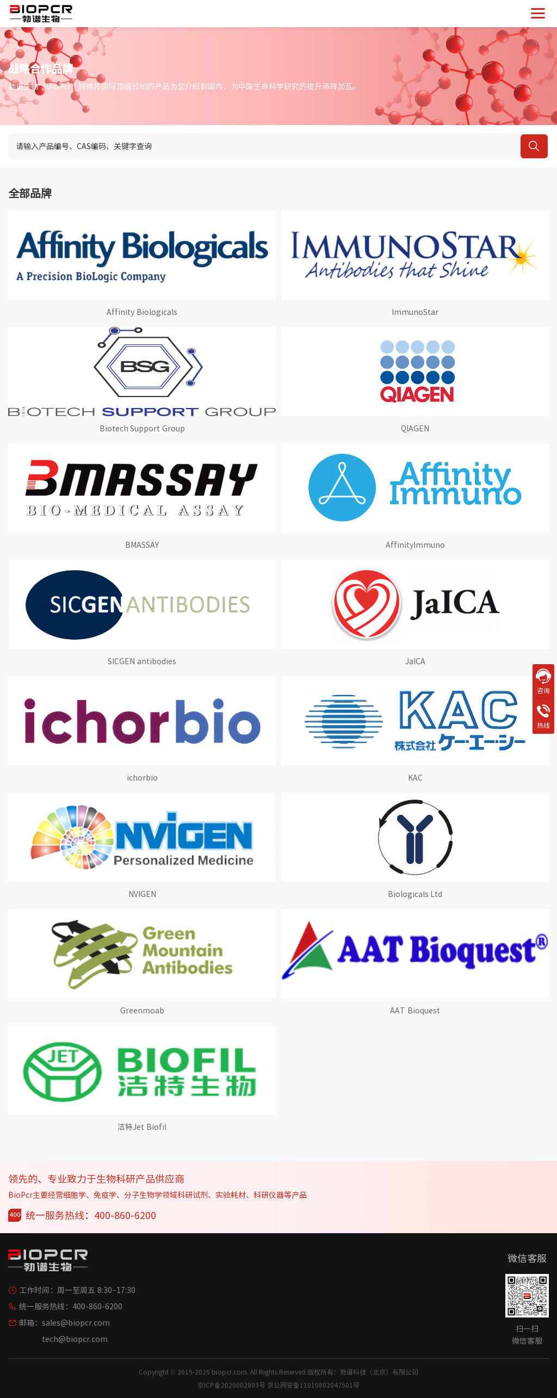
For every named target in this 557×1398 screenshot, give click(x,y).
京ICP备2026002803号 (231, 1385)
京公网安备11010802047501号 (313, 1385)
